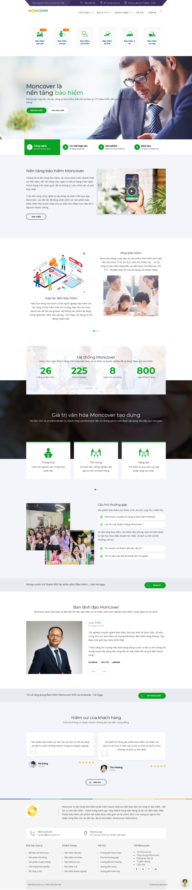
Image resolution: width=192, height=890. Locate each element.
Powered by (154, 885)
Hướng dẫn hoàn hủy (110, 872)
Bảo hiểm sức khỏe (73, 858)
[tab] (132, 517)
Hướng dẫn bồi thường (111, 862)
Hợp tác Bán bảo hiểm (61, 299)
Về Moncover (144, 852)
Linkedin (116, 662)
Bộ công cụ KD (35, 872)
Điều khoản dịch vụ (36, 885)
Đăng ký (153, 585)
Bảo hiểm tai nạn (72, 862)
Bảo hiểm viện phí (73, 853)
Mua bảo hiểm (62, 111)
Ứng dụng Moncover (148, 855)
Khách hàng (121, 13)
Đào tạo (149, 147)
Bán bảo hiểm (38, 111)
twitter (105, 662)
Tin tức (137, 13)
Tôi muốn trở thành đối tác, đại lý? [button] (121, 549)
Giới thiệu (83, 13)
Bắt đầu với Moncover (39, 853)
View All (95, 782)
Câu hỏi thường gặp (109, 858)
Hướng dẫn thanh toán (110, 853)
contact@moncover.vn (48, 835)
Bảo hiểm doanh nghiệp (76, 872)
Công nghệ (42, 147)
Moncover (67, 807)
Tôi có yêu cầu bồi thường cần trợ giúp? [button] (124, 556)
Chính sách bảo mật (53, 885)
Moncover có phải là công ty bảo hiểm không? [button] (128, 517)
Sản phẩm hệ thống (38, 858)
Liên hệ (150, 13)
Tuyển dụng (143, 862)
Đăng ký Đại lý (145, 859)
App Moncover (149, 695)
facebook (92, 662)
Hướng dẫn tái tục (108, 867)
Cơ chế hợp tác (78, 147)
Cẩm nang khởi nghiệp (39, 867)
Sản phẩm (113, 147)
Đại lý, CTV (101, 13)
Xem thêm (36, 217)
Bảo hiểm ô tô (71, 867)
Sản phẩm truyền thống (40, 862)
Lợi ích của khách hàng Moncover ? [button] (122, 525)
